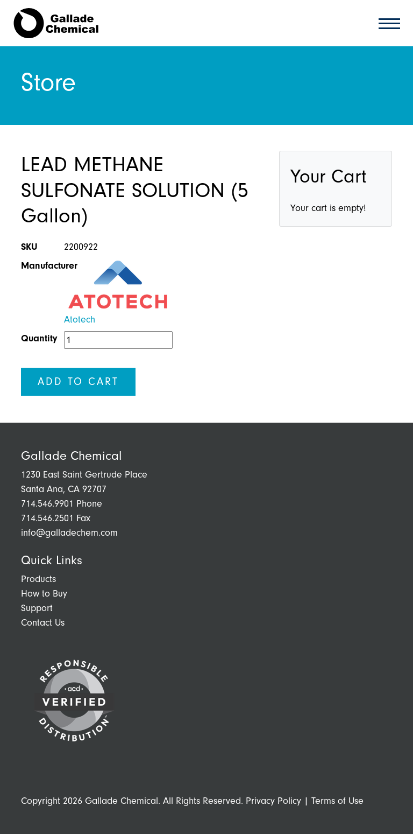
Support (37, 608)
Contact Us (43, 622)
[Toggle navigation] (386, 23)
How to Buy (44, 593)
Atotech (79, 319)
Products (38, 579)
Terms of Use (337, 801)
